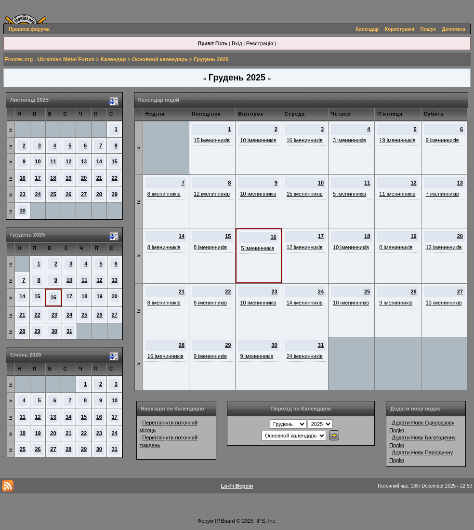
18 (53, 178)
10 (38, 161)
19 (68, 178)
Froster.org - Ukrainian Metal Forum (49, 59)
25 (53, 194)
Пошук (428, 29)
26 (68, 194)
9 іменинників (442, 140)
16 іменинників (305, 140)
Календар (367, 29)
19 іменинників (397, 140)
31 (69, 331)
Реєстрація (259, 43)
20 (84, 178)
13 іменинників (444, 302)
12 (68, 161)
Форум (205, 521)
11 (53, 161)
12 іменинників (212, 194)
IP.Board (225, 521)
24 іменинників (305, 356)
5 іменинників (349, 194)
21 (99, 178)
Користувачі (399, 29)
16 (23, 178)
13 (84, 161)
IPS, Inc (266, 521)
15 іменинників (212, 140)
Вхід (237, 43)
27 (84, 194)
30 (23, 210)
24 (38, 194)
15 (115, 161)
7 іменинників (442, 194)
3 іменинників (349, 140)
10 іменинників (258, 140)
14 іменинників (305, 302)
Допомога (453, 29)
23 (23, 194)
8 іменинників (164, 194)
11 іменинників (397, 194)
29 (115, 194)
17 (38, 178)
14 (99, 161)
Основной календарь (160, 59)
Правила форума (29, 29)
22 (115, 178)
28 (99, 194)
